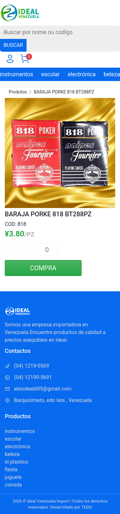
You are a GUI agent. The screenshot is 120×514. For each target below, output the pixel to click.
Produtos (18, 91)
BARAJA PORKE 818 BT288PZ (64, 91)
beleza (112, 74)
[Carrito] (24, 60)
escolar (50, 74)
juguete (13, 477)
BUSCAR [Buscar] (13, 45)
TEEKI (86, 507)
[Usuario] (10, 60)
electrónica (82, 74)
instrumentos (16, 74)
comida (13, 485)
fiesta (11, 469)
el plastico (16, 462)
